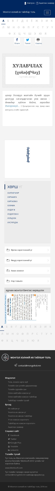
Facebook (13, 435)
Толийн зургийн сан (17, 389)
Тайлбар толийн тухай (18, 400)
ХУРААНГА (12, 197)
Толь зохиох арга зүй (18, 382)
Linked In (13, 450)
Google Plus (14, 442)
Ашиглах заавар (45, 3)
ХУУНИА (11, 205)
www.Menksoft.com (14, 467)
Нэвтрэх (29, 3)
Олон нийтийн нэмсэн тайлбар (22, 396)
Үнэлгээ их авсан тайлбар (20, 416)
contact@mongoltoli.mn (29, 365)
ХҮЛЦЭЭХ (11, 218)
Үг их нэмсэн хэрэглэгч (18, 419)
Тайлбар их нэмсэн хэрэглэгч (21, 423)
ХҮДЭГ (11, 209)
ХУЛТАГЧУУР (13, 193)
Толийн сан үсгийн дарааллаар (22, 385)
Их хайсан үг (14, 408)
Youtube (13, 446)
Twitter (12, 439)
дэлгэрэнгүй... (12, 105)
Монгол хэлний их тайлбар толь (19, 11)
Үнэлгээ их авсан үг (17, 412)
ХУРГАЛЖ (12, 201)
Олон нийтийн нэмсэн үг (19, 393)
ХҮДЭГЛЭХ (12, 214)
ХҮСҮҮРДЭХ (12, 222)
